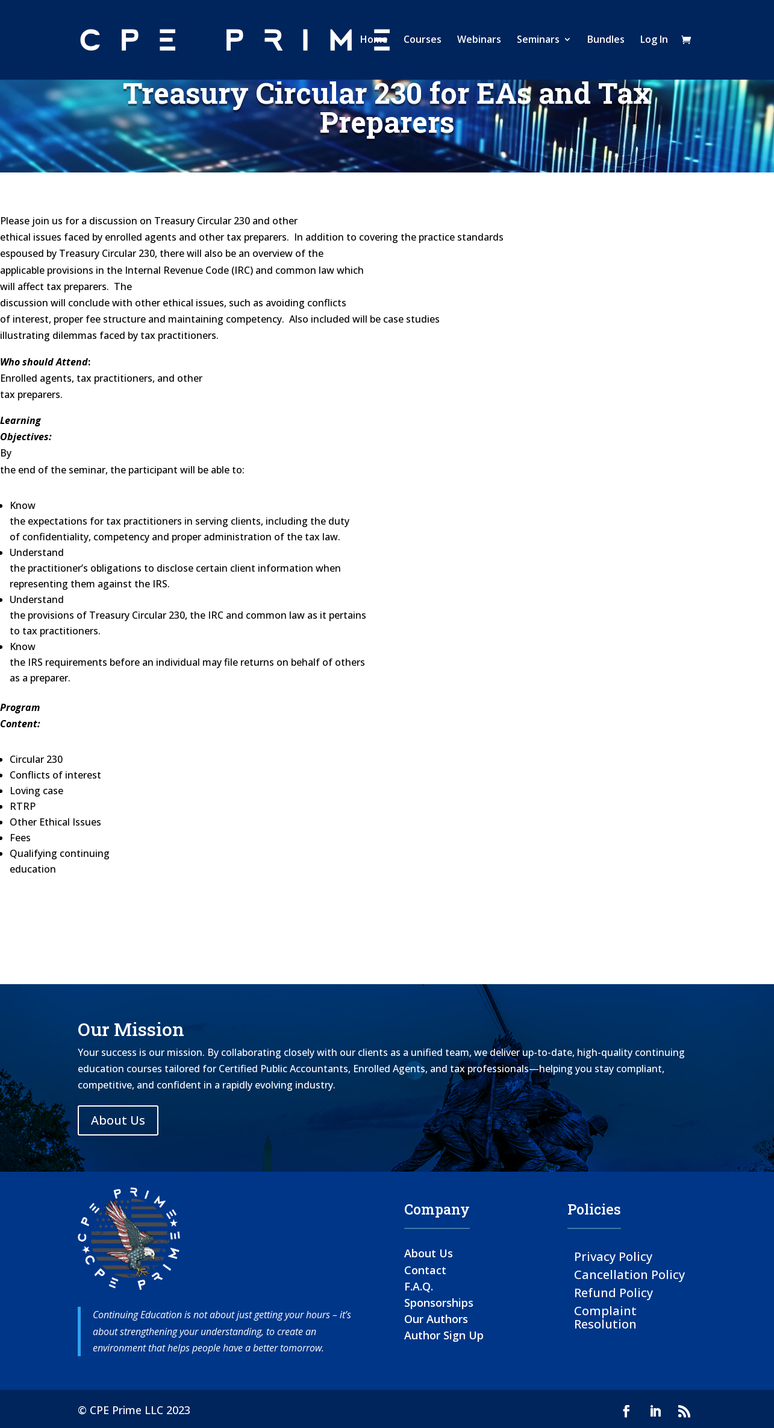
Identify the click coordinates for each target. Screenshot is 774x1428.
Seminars (538, 41)
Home (374, 41)
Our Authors (436, 1319)
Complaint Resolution (605, 1317)
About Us (118, 1120)
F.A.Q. (418, 1286)
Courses (423, 41)
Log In (654, 41)
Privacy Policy (613, 1255)
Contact (425, 1270)
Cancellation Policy (629, 1273)
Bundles (606, 41)
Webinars (479, 41)
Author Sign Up (444, 1335)
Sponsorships (438, 1302)
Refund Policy (613, 1292)
